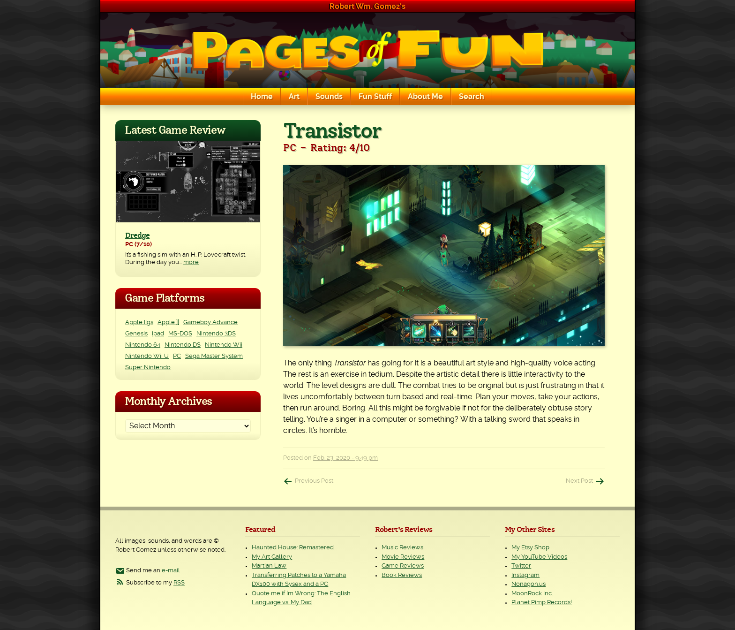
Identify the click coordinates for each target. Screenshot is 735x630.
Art (294, 96)
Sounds (329, 96)
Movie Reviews (403, 557)
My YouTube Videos (539, 557)
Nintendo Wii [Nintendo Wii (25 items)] (223, 345)
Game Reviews (403, 566)
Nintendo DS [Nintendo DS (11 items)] (183, 345)
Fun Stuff (375, 96)
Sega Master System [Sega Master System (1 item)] (214, 356)
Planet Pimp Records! (541, 603)
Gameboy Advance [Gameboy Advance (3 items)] (210, 322)
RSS (179, 583)
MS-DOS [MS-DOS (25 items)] (180, 334)
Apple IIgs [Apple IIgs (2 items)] (139, 322)
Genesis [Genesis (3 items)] (136, 334)
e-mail (171, 571)
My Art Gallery (272, 557)
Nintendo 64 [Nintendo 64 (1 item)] (142, 345)
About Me (425, 96)
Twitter (521, 566)
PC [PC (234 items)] (177, 356)
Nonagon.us (528, 584)
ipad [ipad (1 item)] (158, 334)
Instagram (525, 575)
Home (262, 96)
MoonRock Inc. (532, 594)
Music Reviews (402, 548)
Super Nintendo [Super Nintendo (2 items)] (148, 367)
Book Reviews (402, 575)
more (191, 262)
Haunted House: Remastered (293, 548)
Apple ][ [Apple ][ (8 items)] (168, 322)
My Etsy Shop (530, 548)
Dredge (137, 235)
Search (471, 96)
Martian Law (269, 566)
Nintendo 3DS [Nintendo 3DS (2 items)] (216, 334)
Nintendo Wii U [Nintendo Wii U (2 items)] (147, 356)
